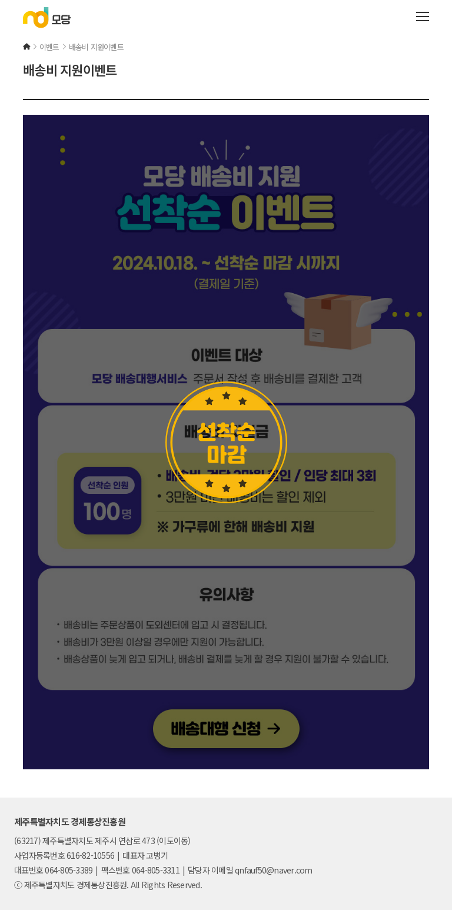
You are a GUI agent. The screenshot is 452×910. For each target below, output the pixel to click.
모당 (47, 17)
